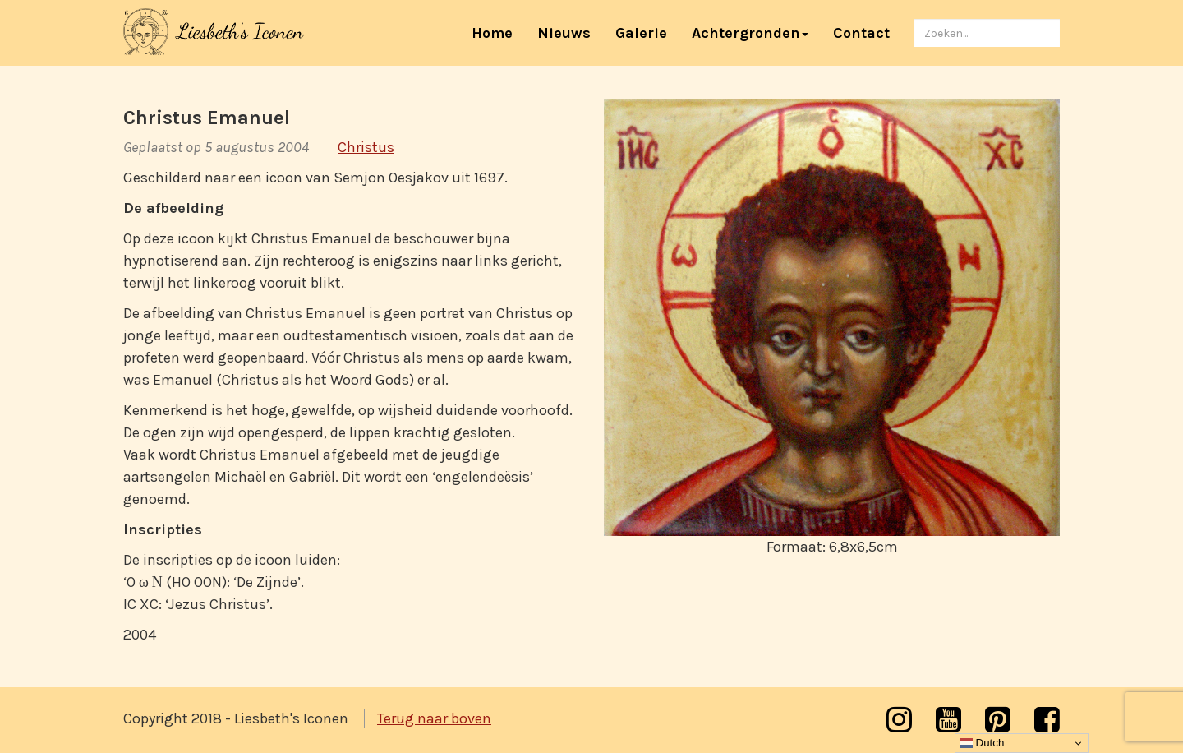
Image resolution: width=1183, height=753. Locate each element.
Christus (366, 147)
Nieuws (564, 33)
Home (498, 32)
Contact (861, 33)
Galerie (641, 33)
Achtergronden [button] (750, 33)
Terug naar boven (434, 718)
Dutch (982, 743)
